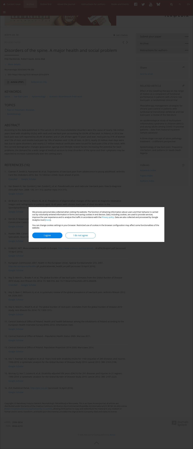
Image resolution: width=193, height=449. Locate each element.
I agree (47, 235)
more (47, 220)
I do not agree (80, 235)
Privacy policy (108, 217)
